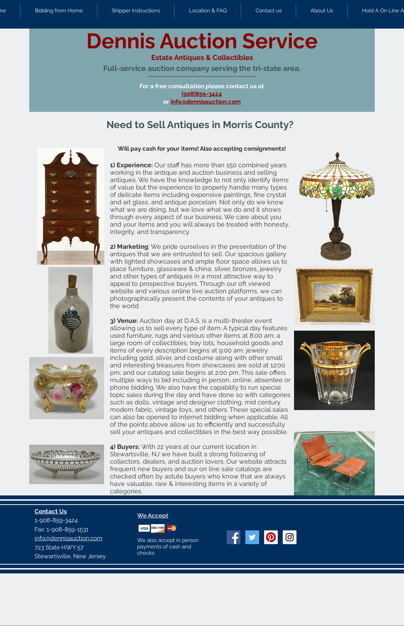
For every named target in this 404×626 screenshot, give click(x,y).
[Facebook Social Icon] (233, 537)
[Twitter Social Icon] (252, 537)
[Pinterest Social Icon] (271, 537)
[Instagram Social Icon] (289, 537)
